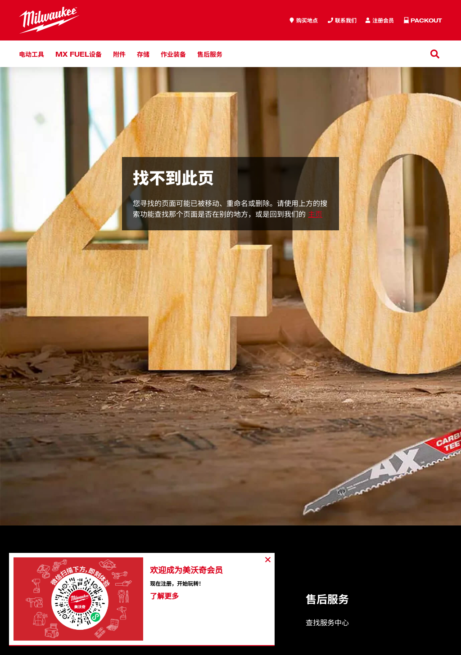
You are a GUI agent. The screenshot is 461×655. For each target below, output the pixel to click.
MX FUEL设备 (78, 53)
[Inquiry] (379, 20)
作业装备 (173, 53)
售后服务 (209, 53)
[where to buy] (303, 20)
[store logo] (49, 20)
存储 (143, 53)
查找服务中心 (327, 622)
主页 (315, 214)
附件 (119, 53)
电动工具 (31, 53)
